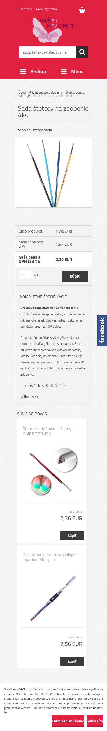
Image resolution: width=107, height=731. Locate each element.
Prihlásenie (25, 8)
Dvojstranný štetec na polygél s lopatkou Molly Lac (51, 557)
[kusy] (25, 275)
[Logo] (53, 30)
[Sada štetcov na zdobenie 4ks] (53, 139)
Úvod (22, 92)
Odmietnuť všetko (68, 721)
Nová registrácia (46, 8)
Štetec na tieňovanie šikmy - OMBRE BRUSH (48, 431)
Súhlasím (95, 721)
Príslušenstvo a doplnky (45, 92)
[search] (82, 52)
